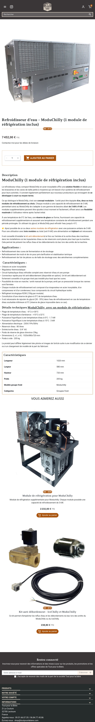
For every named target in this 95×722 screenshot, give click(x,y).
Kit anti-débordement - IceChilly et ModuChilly (47, 611)
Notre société (9, 693)
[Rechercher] (47, 14)
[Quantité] (12, 158)
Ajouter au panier (40, 158)
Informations (9, 702)
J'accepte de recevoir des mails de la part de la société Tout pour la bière (49, 676)
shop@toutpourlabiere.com (26, 720)
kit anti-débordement (35, 236)
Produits (6, 688)
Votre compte (9, 697)
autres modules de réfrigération (44, 228)
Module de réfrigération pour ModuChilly (48, 495)
